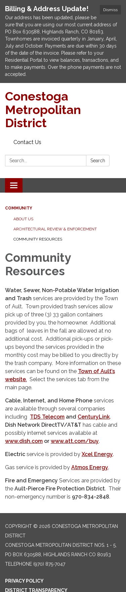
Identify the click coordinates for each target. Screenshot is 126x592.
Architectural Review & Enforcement (55, 229)
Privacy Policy (24, 581)
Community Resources (37, 239)
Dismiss (110, 9)
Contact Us (27, 142)
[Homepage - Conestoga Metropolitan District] (63, 110)
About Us (23, 219)
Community (18, 208)
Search (97, 160)
